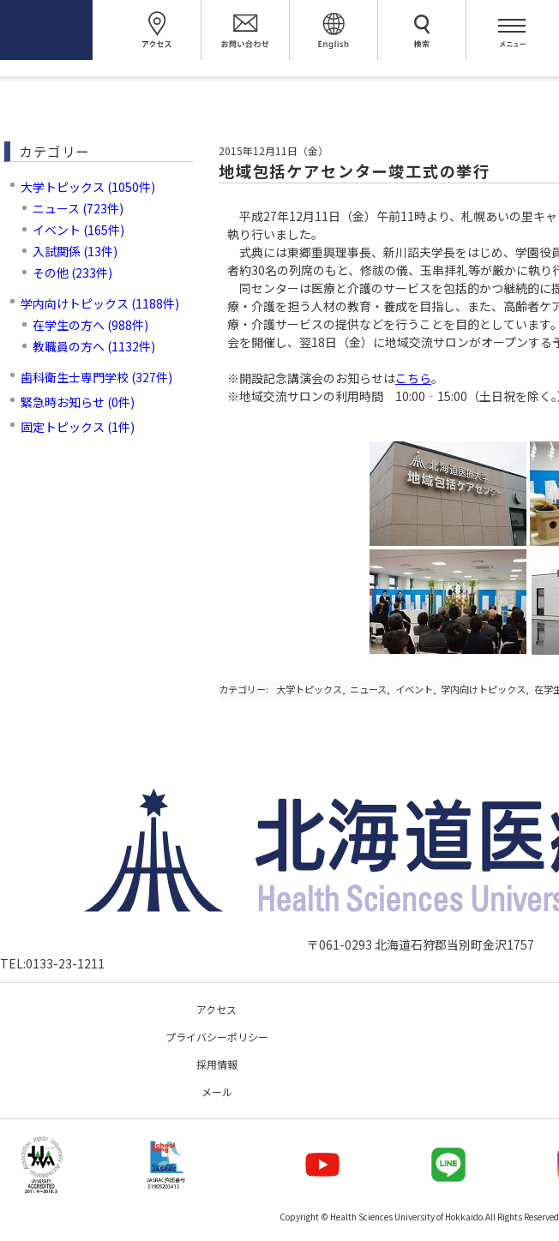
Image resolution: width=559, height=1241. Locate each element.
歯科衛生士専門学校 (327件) (96, 377)
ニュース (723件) (78, 208)
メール (216, 1091)
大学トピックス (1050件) (88, 186)
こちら (413, 378)
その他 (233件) (72, 272)
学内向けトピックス (483, 689)
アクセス (216, 1009)
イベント (414, 689)
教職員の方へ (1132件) (94, 346)
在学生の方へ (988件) (90, 324)
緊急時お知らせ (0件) (78, 402)
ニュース (368, 689)
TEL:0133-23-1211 (52, 963)
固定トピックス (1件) (78, 426)
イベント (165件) (78, 229)
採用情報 (216, 1064)
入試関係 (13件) (75, 251)
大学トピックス (309, 689)
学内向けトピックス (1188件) (100, 303)
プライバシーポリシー (216, 1036)
